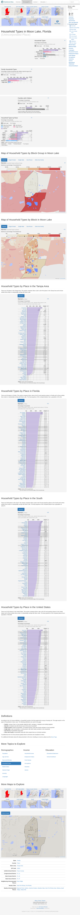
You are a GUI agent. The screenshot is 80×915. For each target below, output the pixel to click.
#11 (64, 229)
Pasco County (20, 871)
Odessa (59, 888)
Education (43, 2)
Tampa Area (20, 865)
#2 (31, 69)
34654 (18, 868)
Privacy (43, 900)
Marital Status (5, 766)
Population (5, 753)
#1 (64, 40)
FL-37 (18, 878)
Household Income (29, 753)
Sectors (26, 770)
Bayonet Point (20, 888)
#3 (48, 98)
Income (35, 2)
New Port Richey (21, 885)
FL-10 (18, 876)
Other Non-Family (39, 160)
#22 (48, 403)
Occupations (28, 763)
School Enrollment (51, 756)
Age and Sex (5, 756)
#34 (48, 621)
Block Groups (5, 813)
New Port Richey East (50, 888)
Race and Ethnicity (7, 760)
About (36, 900)
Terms (39, 900)
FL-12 (18, 873)
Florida (18, 860)
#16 (48, 298)
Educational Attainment (52, 753)
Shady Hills (23, 889)
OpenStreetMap (40, 908)
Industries (27, 766)
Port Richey (28, 885)
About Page (54, 737)
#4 (31, 117)
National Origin (6, 770)
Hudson (26, 888)
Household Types (6, 763)
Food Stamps (28, 760)
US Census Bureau (43, 906)
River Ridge (20, 881)
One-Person (29, 160)
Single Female (12, 160)
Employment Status (29, 756)
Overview (18, 2)
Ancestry (4, 773)
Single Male (21, 160)
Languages (5, 776)
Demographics (27, 2)
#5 (64, 162)
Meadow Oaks (41, 888)
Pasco (18, 863)
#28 (48, 512)
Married (4, 160)
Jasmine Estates (33, 888)
